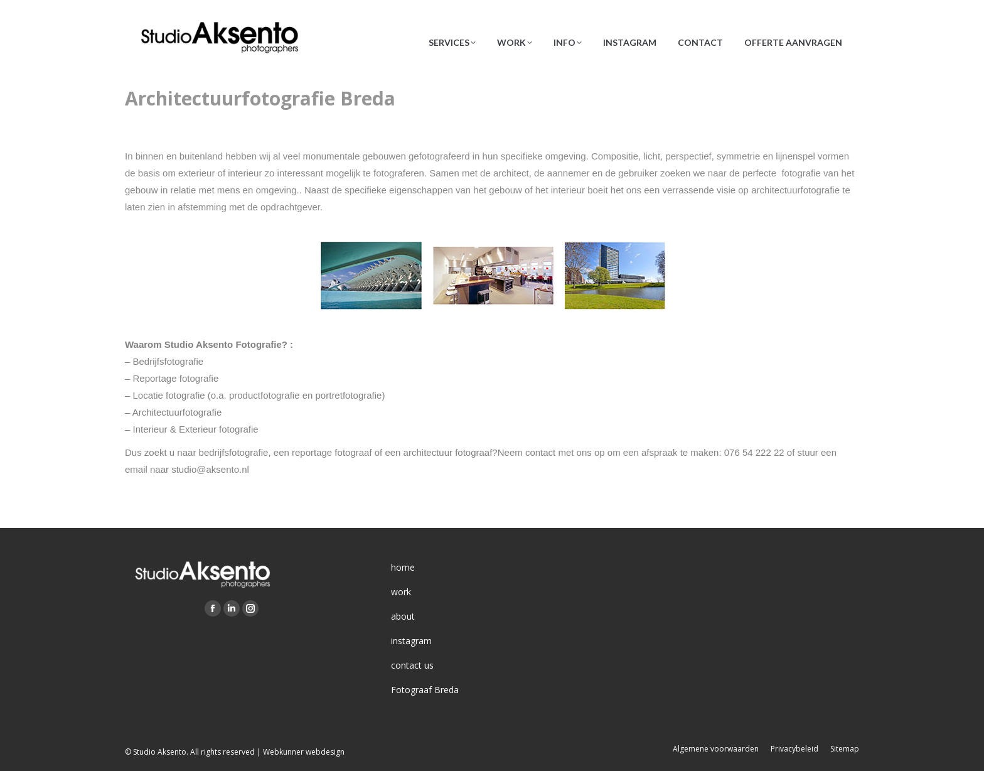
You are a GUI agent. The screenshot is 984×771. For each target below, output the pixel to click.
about (403, 616)
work (401, 592)
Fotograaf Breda (425, 690)
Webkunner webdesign (304, 752)
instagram (411, 641)
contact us (412, 665)
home (403, 567)
